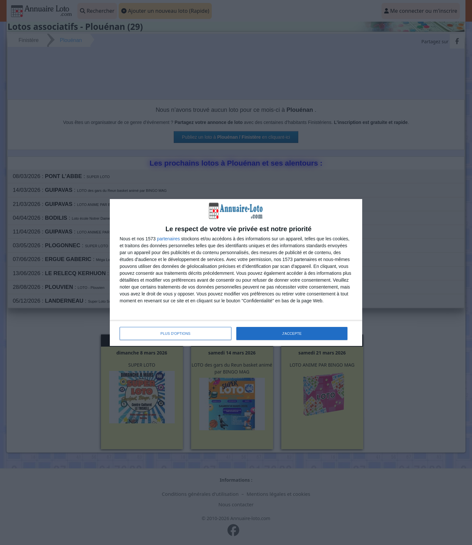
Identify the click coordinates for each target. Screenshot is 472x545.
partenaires (168, 238)
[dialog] (236, 272)
